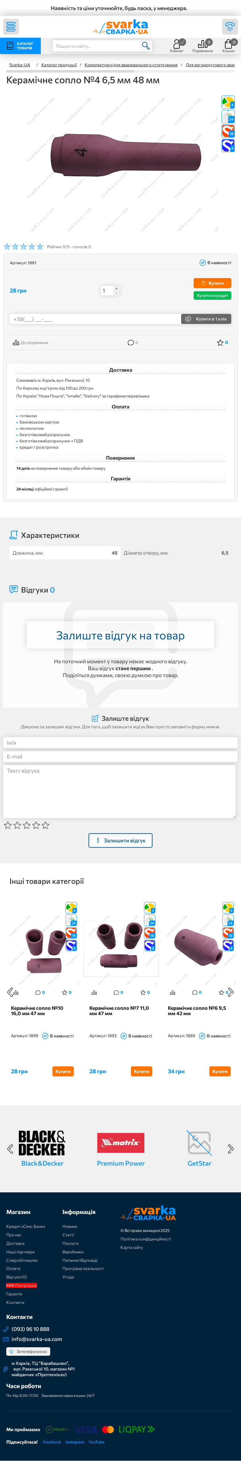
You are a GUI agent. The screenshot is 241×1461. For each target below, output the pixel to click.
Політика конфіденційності (145, 1238)
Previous (10, 992)
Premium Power (121, 1163)
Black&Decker (42, 1163)
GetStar (199, 1163)
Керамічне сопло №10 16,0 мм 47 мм (37, 1010)
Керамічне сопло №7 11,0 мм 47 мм (119, 1010)
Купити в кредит (212, 295)
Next (231, 992)
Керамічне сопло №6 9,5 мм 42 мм (197, 1010)
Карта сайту (131, 1247)
